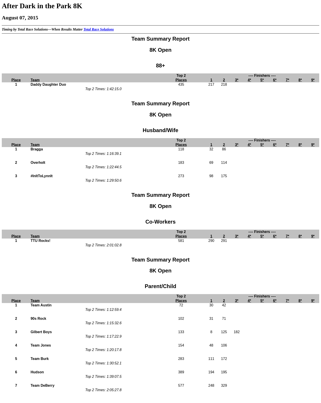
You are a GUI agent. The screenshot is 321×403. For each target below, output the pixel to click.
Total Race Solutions (98, 29)
